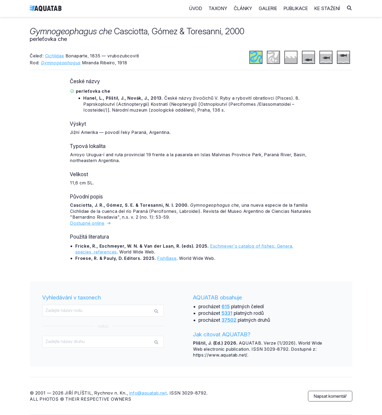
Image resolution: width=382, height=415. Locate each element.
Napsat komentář (330, 396)
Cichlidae (54, 55)
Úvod (195, 8)
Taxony (218, 8)
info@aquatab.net (148, 393)
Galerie (268, 8)
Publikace (296, 8)
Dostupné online (90, 223)
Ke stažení (327, 8)
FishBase (166, 258)
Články (243, 8)
